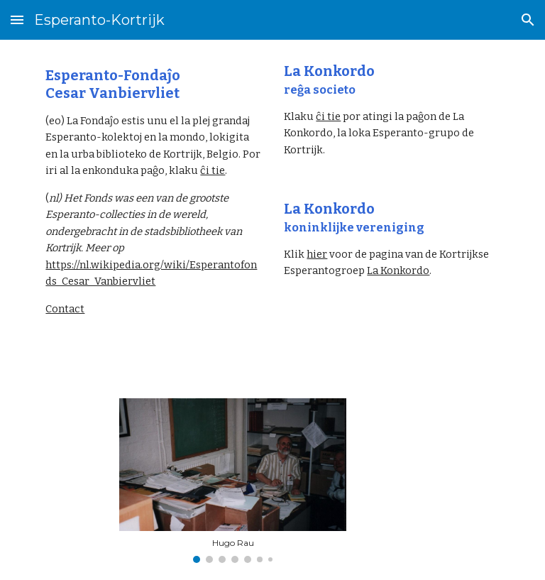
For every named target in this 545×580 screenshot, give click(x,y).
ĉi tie (212, 170)
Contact (64, 308)
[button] (17, 19)
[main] (153, 192)
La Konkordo (398, 270)
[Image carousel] (232, 480)
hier (317, 254)
